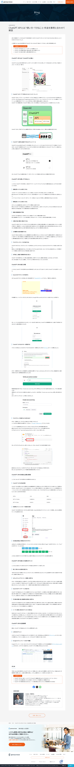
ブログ (64, 754)
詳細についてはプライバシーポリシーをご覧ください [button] (47, 765)
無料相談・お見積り (69, 2)
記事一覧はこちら (37, 715)
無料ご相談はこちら (16, 744)
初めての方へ (36, 754)
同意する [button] (70, 765)
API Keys (46, 347)
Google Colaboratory (37, 423)
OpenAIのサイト (38, 278)
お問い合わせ (60, 2)
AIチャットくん (52, 635)
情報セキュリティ (52, 761)
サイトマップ (33, 761)
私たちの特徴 (42, 754)
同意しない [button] (64, 765)
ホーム (30, 754)
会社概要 (52, 754)
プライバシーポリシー (42, 761)
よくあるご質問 (58, 754)
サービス (47, 754)
